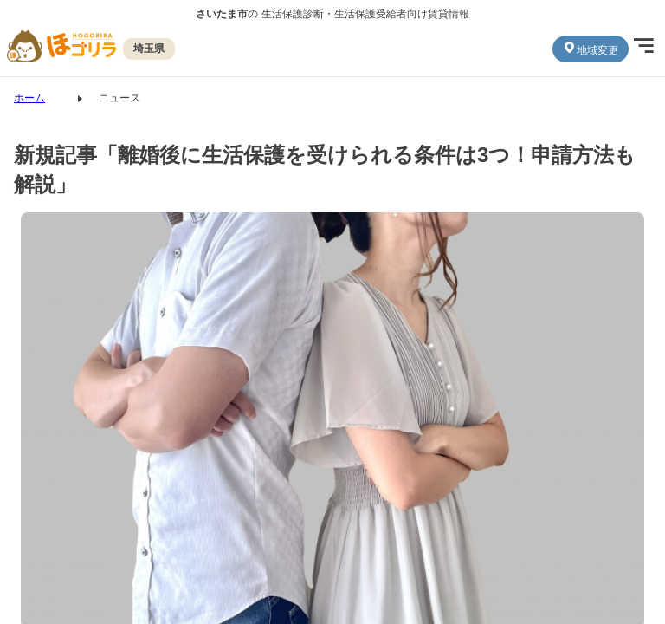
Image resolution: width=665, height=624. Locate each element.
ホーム (29, 98)
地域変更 (590, 48)
